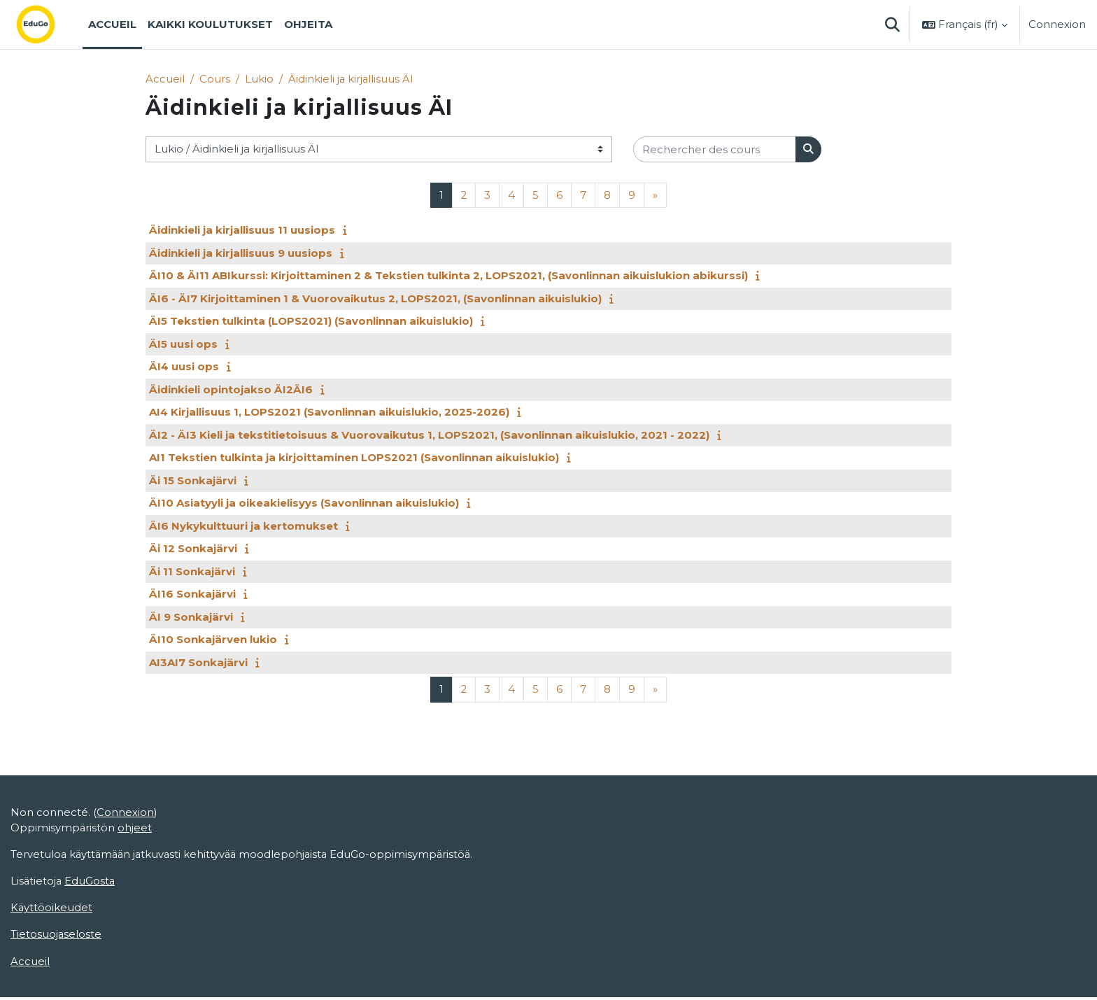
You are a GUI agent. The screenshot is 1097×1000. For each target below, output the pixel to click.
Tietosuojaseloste (56, 936)
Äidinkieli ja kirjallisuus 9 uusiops (240, 253)
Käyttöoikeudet (51, 910)
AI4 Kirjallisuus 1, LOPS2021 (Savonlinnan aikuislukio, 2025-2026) (329, 412)
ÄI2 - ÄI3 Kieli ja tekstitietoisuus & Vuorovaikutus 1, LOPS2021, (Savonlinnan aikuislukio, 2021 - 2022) (429, 435)
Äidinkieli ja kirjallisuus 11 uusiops (242, 230)
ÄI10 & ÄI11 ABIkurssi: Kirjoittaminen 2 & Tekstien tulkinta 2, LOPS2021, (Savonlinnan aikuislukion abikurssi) (448, 276)
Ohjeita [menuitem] (308, 24)
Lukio (259, 78)
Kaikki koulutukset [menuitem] (210, 24)
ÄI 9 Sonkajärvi (191, 617)
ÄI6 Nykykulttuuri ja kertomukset (243, 526)
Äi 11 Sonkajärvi (192, 571)
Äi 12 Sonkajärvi (193, 549)
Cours (214, 78)
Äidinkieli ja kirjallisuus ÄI (351, 78)
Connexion (1057, 24)
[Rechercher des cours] (714, 150)
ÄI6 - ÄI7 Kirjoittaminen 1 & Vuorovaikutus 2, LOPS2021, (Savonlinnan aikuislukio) (375, 298)
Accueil (165, 78)
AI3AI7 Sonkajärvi (198, 662)
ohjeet (135, 829)
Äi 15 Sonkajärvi (192, 480)
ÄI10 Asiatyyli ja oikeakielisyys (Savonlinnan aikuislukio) (304, 503)
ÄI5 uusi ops (183, 344)
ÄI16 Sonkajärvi (192, 594)
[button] (892, 24)
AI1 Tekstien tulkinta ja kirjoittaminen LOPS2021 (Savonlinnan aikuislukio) (354, 458)
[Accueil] (47, 24)
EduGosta (91, 882)
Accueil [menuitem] (112, 24)
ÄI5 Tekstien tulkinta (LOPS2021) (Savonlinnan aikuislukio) (311, 321)
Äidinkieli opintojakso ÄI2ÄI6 (231, 389)
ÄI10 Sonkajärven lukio (213, 640)
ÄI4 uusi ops (184, 367)
